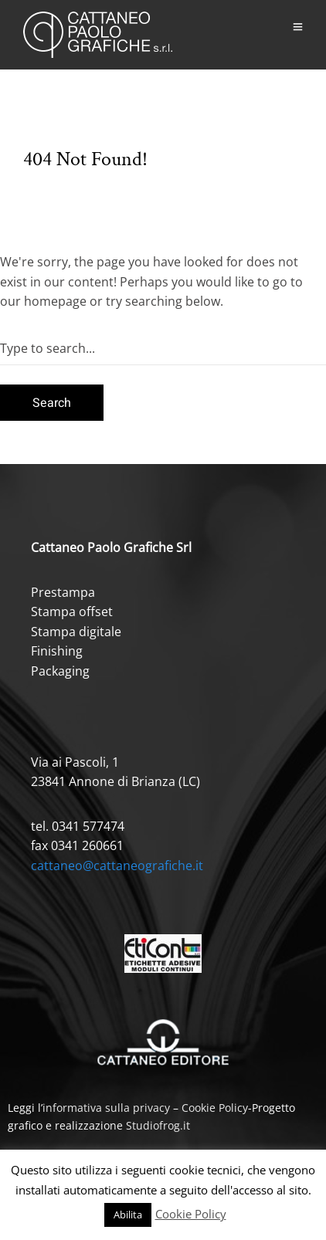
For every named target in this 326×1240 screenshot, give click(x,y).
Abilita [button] (128, 1214)
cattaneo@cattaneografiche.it (117, 865)
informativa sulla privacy (106, 1107)
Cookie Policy (215, 1107)
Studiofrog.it (158, 1125)
